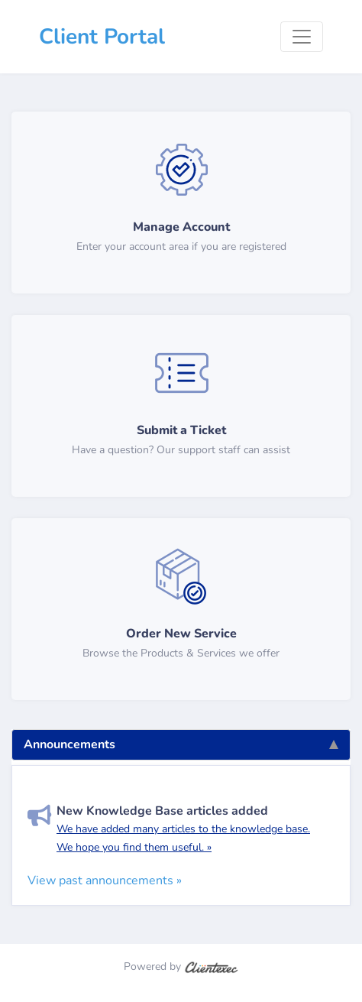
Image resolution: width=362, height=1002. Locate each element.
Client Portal (102, 36)
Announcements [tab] (181, 744)
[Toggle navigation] (301, 36)
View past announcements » (104, 880)
